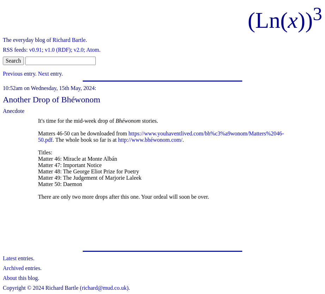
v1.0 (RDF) (58, 50)
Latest (10, 258)
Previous (13, 74)
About (10, 278)
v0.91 (35, 50)
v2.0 (78, 50)
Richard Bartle (69, 40)
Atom (92, 50)
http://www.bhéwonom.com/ (150, 140)
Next (43, 74)
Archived (13, 268)
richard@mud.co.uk (104, 288)
